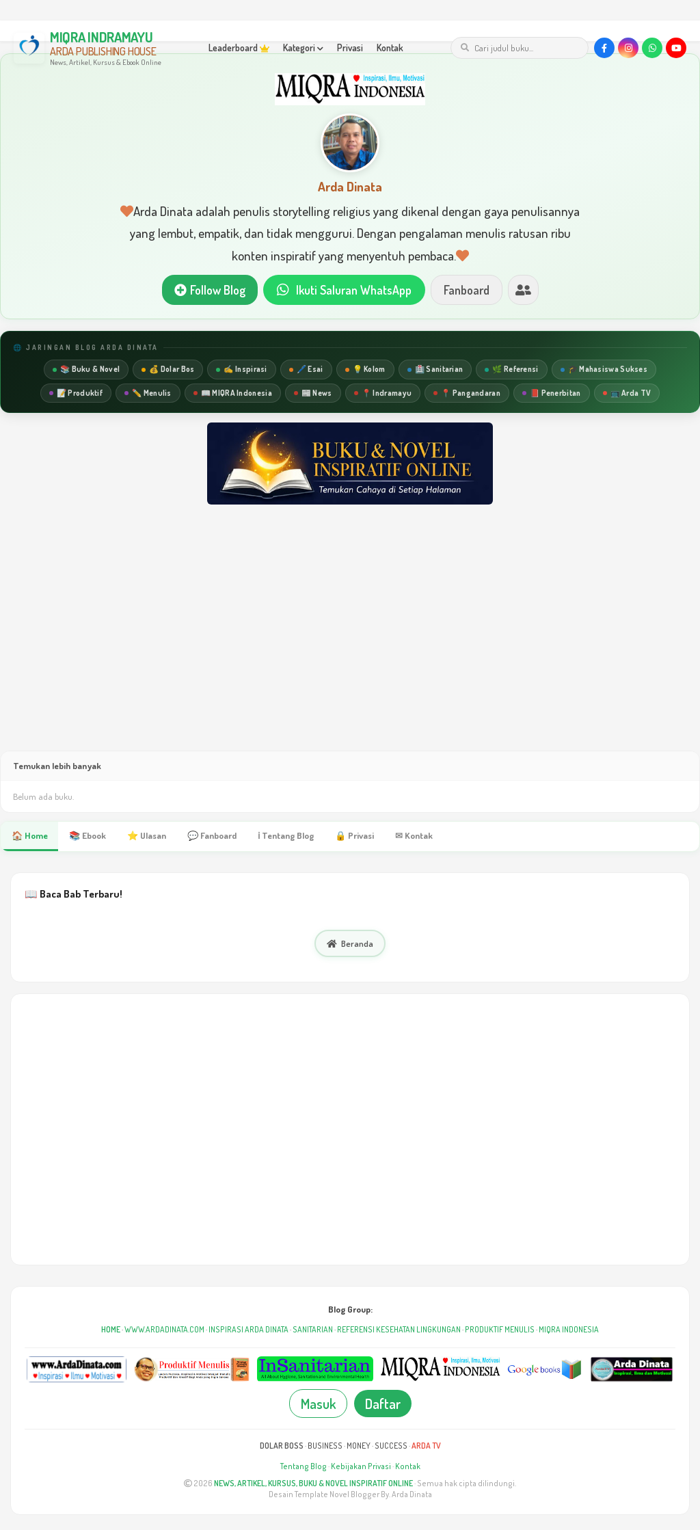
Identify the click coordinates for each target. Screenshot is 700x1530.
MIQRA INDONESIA (569, 1330)
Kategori (303, 47)
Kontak (390, 47)
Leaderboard (238, 47)
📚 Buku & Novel (86, 369)
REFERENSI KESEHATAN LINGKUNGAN (399, 1330)
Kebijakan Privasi (361, 1467)
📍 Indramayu (383, 393)
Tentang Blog (303, 1467)
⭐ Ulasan (147, 836)
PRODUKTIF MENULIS (500, 1330)
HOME (110, 1330)
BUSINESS (325, 1446)
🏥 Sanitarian (435, 369)
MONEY (359, 1446)
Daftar (383, 1404)
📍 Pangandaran (466, 393)
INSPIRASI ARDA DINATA (248, 1330)
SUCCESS (391, 1446)
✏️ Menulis (148, 393)
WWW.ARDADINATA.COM (164, 1330)
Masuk (318, 1404)
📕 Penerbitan (551, 393)
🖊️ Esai (306, 369)
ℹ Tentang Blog (288, 836)
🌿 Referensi (511, 369)
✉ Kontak (417, 836)
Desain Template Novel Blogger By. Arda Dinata (350, 1495)
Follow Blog (209, 289)
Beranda (350, 944)
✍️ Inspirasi (241, 369)
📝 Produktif (76, 393)
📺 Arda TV (627, 393)
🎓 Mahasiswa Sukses (604, 369)
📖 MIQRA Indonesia (232, 393)
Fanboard (466, 289)
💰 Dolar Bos (168, 369)
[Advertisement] (350, 641)
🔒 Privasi (357, 836)
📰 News (313, 393)
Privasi (350, 47)
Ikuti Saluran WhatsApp (344, 289)
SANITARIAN (313, 1330)
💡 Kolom (365, 369)
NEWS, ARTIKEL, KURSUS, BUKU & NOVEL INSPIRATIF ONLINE (313, 1483)
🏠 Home (29, 836)
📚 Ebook (87, 836)
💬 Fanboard (213, 836)
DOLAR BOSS (282, 1446)
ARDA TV (426, 1446)
